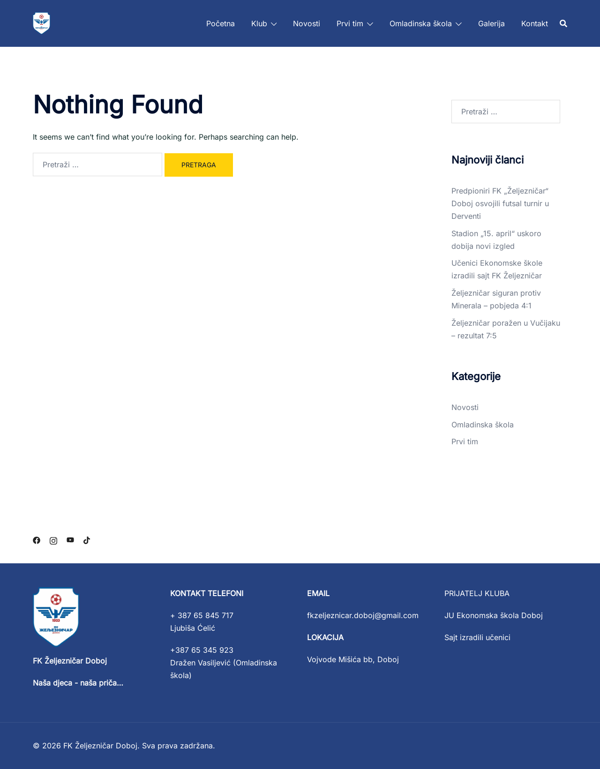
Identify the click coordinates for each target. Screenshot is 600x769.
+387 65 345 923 (201, 650)
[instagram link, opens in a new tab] (53, 540)
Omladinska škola (421, 23)
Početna (220, 23)
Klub (259, 23)
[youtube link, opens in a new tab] (70, 540)
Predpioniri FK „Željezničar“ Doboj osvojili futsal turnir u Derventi (500, 203)
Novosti (306, 23)
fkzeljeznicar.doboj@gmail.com (363, 615)
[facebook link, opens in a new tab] (36, 540)
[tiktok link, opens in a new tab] (87, 540)
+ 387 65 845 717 (201, 615)
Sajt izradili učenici (477, 637)
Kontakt (534, 23)
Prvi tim (350, 23)
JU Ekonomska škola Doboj (493, 615)
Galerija (491, 23)
